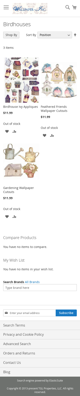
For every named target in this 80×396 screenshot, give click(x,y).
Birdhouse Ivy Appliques (20, 107)
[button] (7, 131)
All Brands (32, 282)
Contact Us (12, 362)
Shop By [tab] (11, 35)
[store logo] (30, 8)
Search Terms (14, 325)
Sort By (31, 35)
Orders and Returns (19, 353)
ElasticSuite (56, 380)
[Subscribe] (66, 313)
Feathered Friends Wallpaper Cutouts (54, 109)
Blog (6, 372)
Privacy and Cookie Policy (23, 334)
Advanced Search (17, 343)
